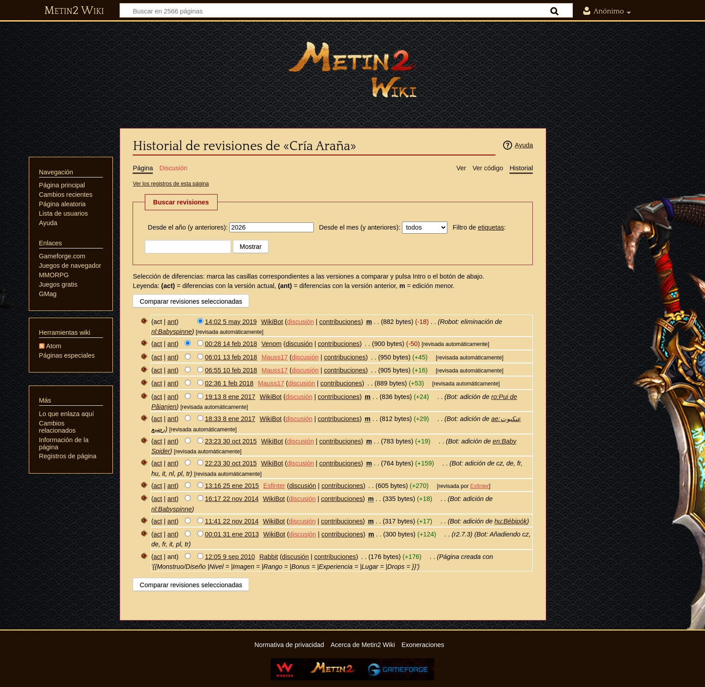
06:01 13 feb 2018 (231, 357)
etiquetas (491, 227)
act (157, 343)
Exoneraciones (423, 644)
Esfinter (479, 486)
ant (171, 321)
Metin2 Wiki (74, 10)
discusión (300, 321)
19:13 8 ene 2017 (230, 396)
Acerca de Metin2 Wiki (362, 644)
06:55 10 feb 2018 (231, 370)
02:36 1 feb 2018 (229, 383)
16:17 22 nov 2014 (232, 498)
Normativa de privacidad (289, 644)
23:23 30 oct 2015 (231, 441)
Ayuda (524, 145)
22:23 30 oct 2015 (231, 463)
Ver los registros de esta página (171, 184)
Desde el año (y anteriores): (188, 227)
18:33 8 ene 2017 (230, 418)
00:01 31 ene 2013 (232, 534)
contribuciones (340, 321)
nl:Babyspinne (171, 331)
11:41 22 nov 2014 (232, 521)
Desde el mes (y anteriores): (360, 227)
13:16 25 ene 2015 (232, 485)
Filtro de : (479, 227)
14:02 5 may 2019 (231, 321)
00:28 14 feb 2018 (231, 343)
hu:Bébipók (511, 521)
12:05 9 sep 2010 (230, 556)
